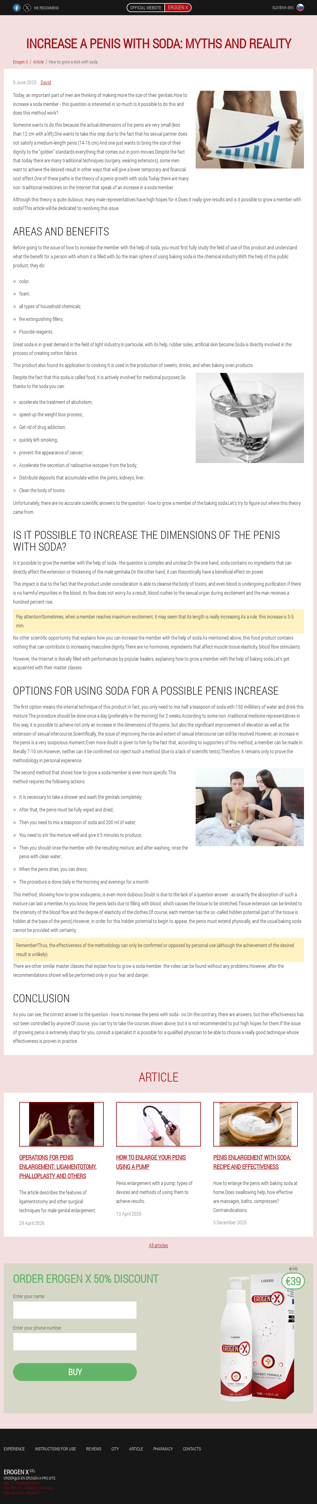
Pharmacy (163, 1449)
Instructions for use (55, 1449)
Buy (75, 1372)
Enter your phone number (37, 1327)
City (115, 1449)
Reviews (93, 1449)
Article (136, 1449)
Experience (14, 1449)
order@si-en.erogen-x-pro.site (29, 1478)
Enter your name (28, 1296)
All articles (158, 1245)
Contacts (192, 1449)
